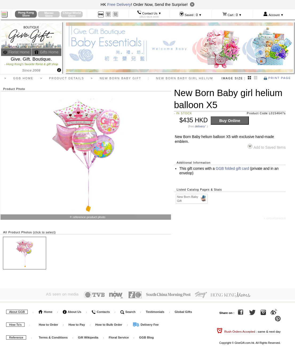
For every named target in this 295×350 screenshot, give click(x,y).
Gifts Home (46, 52)
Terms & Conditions (53, 336)
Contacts (100, 310)
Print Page (277, 78)
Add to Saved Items (267, 147)
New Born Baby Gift (192, 198)
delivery (200, 126)
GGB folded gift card (232, 169)
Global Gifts (183, 310)
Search (128, 310)
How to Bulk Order (109, 323)
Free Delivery (119, 4)
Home (45, 310)
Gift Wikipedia (88, 336)
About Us (72, 310)
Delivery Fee (146, 323)
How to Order (48, 323)
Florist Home (16, 52)
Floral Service (119, 336)
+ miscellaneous (275, 218)
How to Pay (77, 323)
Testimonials (155, 310)
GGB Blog (146, 336)
